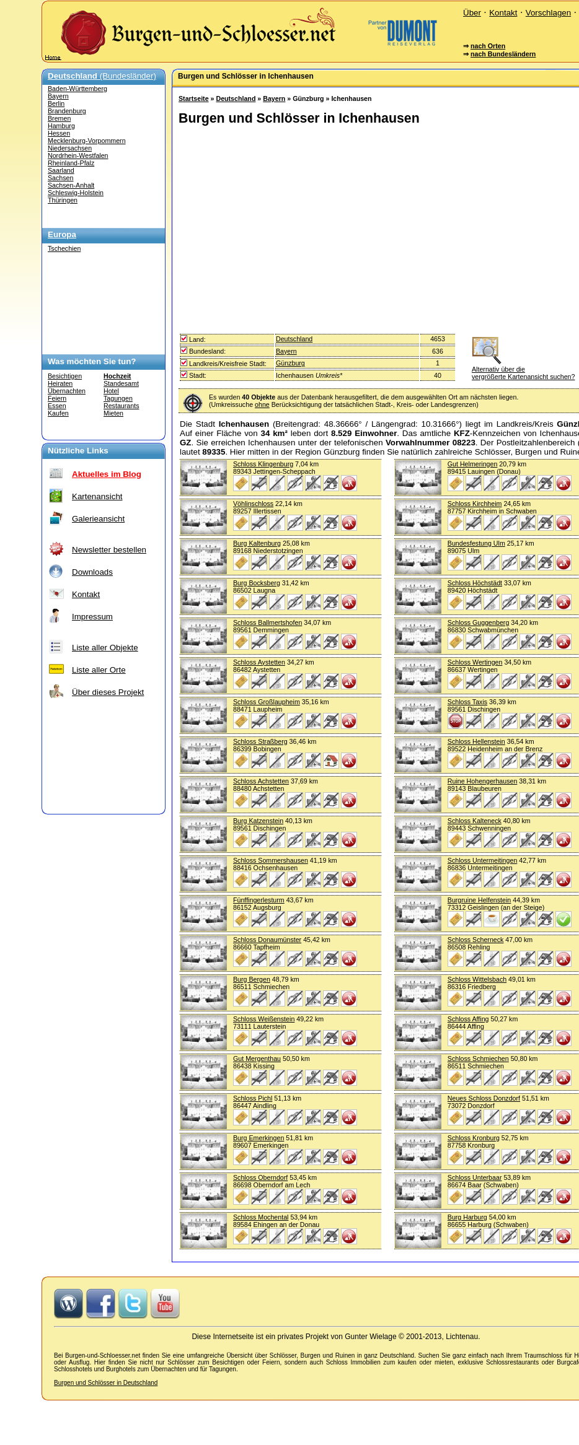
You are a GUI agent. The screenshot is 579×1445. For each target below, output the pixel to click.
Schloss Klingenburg (263, 464)
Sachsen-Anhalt (71, 185)
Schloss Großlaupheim (266, 701)
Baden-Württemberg (77, 88)
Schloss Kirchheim (475, 503)
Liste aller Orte (99, 669)
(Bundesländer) (102, 76)
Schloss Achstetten (261, 781)
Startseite (194, 98)
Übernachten (67, 391)
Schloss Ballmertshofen (267, 622)
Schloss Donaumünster (267, 939)
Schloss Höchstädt (475, 583)
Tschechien (64, 248)
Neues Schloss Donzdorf (484, 1098)
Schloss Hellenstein (476, 741)
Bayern (58, 96)
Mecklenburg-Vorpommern (87, 140)
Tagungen (118, 398)
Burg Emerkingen (258, 1138)
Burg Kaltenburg (257, 543)
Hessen (59, 133)
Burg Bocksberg (256, 583)
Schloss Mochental (260, 1217)
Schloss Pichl (252, 1098)
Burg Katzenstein (258, 820)
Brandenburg (67, 111)
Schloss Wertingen (475, 662)
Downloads (92, 572)
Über (472, 12)
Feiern (57, 398)
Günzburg (290, 363)
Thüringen (62, 200)
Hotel (111, 391)
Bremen (59, 118)
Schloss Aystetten (259, 662)
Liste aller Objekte (105, 647)
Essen (57, 405)
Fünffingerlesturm (259, 900)
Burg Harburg (467, 1217)
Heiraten (60, 383)
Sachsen (60, 177)
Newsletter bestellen (109, 549)
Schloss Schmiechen (478, 1058)
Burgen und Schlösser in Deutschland (105, 1382)
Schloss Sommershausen (270, 860)
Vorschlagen (548, 12)
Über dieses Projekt (108, 692)
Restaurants (121, 405)
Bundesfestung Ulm (476, 543)
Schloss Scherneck (476, 939)
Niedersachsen (70, 148)
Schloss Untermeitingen (483, 860)
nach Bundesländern (503, 54)
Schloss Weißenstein (263, 1019)
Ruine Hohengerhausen (483, 781)
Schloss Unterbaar (475, 1177)
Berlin (56, 103)
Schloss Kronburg (474, 1138)
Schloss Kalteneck (475, 820)
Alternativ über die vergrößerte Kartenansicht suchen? (523, 369)
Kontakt (503, 12)
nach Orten (488, 46)
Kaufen (58, 413)
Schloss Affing (468, 1019)
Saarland (61, 170)
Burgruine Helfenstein (479, 900)
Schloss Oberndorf (260, 1177)
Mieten (113, 413)
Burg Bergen (251, 979)
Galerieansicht (98, 518)
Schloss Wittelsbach (477, 979)
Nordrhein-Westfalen (78, 155)
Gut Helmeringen (473, 464)
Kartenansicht (97, 496)
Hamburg (61, 125)
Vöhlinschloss (253, 503)
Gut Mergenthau (257, 1058)
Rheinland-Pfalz (71, 163)
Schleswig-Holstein (76, 192)
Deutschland (235, 98)
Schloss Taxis (467, 701)
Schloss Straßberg (260, 741)
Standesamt (121, 383)
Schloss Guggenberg (479, 622)
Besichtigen (65, 376)
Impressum (92, 616)
